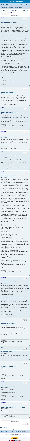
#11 (1, 387)
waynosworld (3, 87)
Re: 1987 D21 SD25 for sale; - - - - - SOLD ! (13, 407)
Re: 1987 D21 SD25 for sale (8, 92)
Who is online (3, 427)
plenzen (2, 17)
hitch (2, 151)
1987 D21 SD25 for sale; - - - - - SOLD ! (14, 10)
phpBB (11, 434)
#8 (1, 325)
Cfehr (2, 347)
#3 (1, 113)
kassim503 (24, 12)
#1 (1, 23)
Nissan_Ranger (18, 12)
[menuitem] (4, 5)
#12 (1, 408)
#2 (1, 93)
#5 (1, 157)
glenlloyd (8, 12)
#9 (1, 353)
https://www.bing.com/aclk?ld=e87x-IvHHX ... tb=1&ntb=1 (14, 297)
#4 (1, 137)
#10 (1, 367)
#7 (1, 283)
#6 (1, 177)
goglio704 (12, 12)
